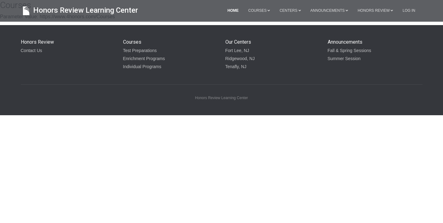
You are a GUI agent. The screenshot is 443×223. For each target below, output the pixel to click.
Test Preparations (140, 50)
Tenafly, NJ (235, 66)
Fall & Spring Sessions (349, 50)
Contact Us (31, 50)
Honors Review (375, 10)
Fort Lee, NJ (237, 50)
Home (233, 10)
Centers (290, 10)
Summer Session (344, 58)
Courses (259, 10)
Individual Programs (142, 66)
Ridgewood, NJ (240, 58)
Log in (409, 10)
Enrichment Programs (144, 58)
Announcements (329, 10)
